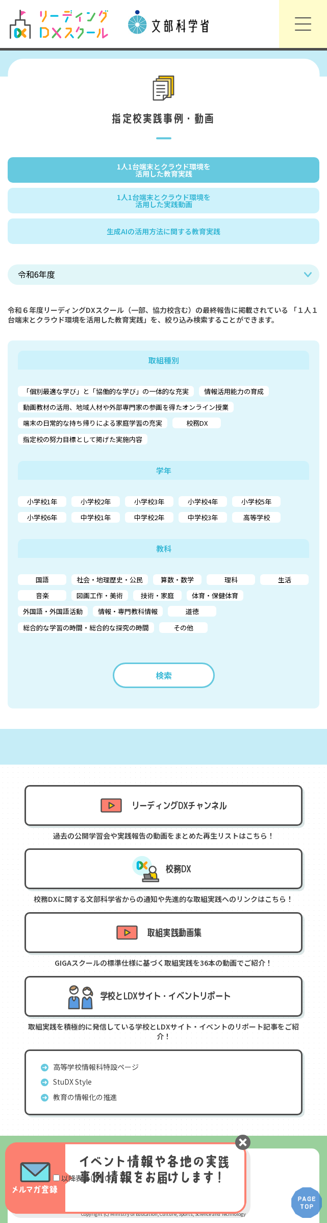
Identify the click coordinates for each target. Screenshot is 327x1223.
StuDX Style (72, 1082)
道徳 (192, 611)
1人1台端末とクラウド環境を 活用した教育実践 (164, 170)
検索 (164, 675)
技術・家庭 (157, 595)
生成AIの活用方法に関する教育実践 (163, 231)
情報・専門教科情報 (128, 611)
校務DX (197, 423)
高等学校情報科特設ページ (96, 1067)
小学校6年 (42, 517)
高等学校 (256, 517)
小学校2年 (96, 501)
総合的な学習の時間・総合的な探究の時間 (86, 627)
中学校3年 (203, 517)
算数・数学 (177, 579)
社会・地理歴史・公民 (110, 579)
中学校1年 (96, 517)
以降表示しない (86, 1178)
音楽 (42, 595)
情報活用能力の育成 (234, 391)
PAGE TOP (306, 1202)
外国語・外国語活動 (53, 611)
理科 (231, 579)
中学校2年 (149, 517)
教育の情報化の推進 (85, 1097)
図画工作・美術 (100, 595)
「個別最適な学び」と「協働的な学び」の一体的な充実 (106, 391)
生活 (284, 579)
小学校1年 (42, 501)
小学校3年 (149, 501)
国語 (42, 579)
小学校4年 (203, 501)
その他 (183, 627)
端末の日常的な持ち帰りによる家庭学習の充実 (92, 423)
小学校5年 (256, 501)
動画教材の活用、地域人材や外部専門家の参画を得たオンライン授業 (126, 407)
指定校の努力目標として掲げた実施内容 (82, 439)
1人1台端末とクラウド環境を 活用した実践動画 (164, 200)
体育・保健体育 (215, 595)
